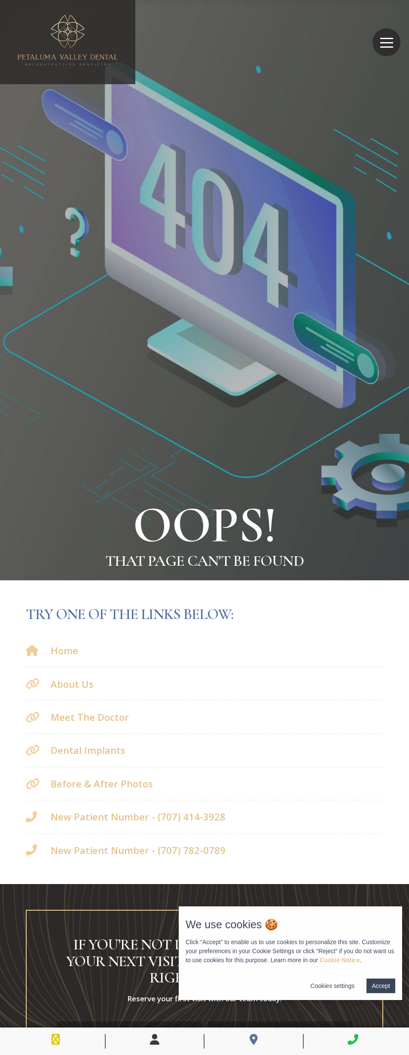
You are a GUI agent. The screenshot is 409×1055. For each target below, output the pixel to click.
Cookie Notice (340, 960)
